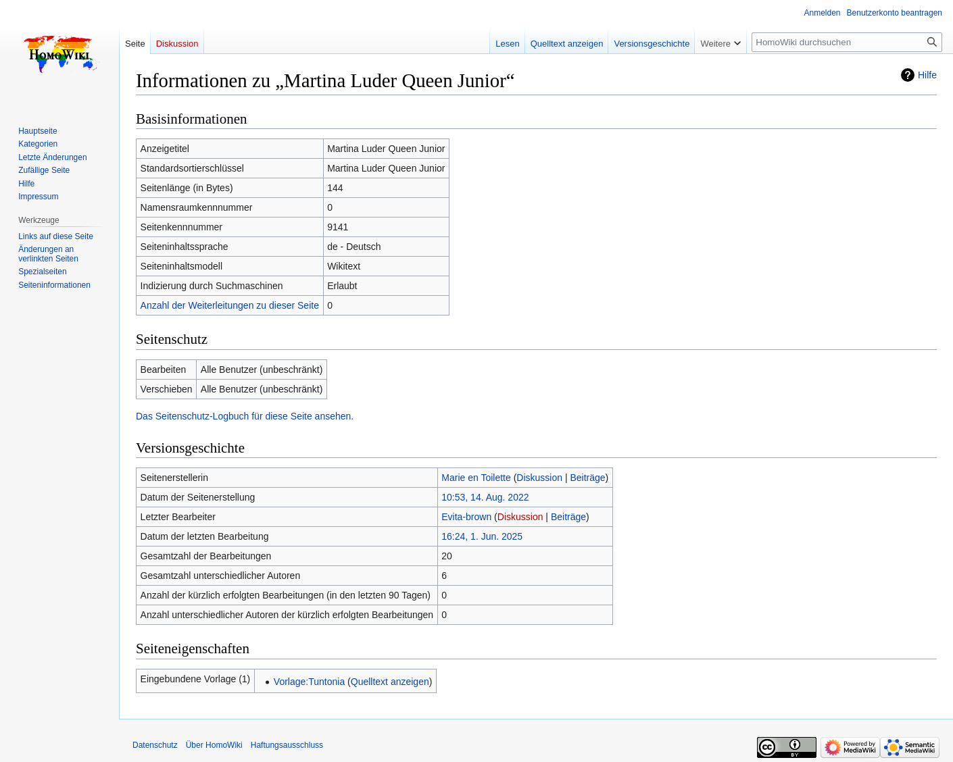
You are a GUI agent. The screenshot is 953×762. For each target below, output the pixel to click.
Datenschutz (155, 745)
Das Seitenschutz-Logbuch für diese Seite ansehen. (244, 416)
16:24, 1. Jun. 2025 (481, 536)
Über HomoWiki (214, 745)
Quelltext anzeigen (390, 681)
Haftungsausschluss (287, 745)
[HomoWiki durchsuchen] (847, 42)
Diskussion (539, 477)
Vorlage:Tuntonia (309, 681)
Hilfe (927, 75)
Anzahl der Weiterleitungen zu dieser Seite (230, 305)
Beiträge (587, 477)
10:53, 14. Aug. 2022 (485, 497)
